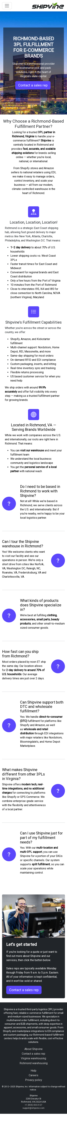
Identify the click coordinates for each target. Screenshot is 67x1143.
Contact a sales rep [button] (33, 85)
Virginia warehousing (33, 1058)
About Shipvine (33, 1049)
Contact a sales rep (24, 990)
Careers (33, 1075)
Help (33, 1070)
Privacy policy (33, 1080)
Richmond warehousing (34, 1063)
